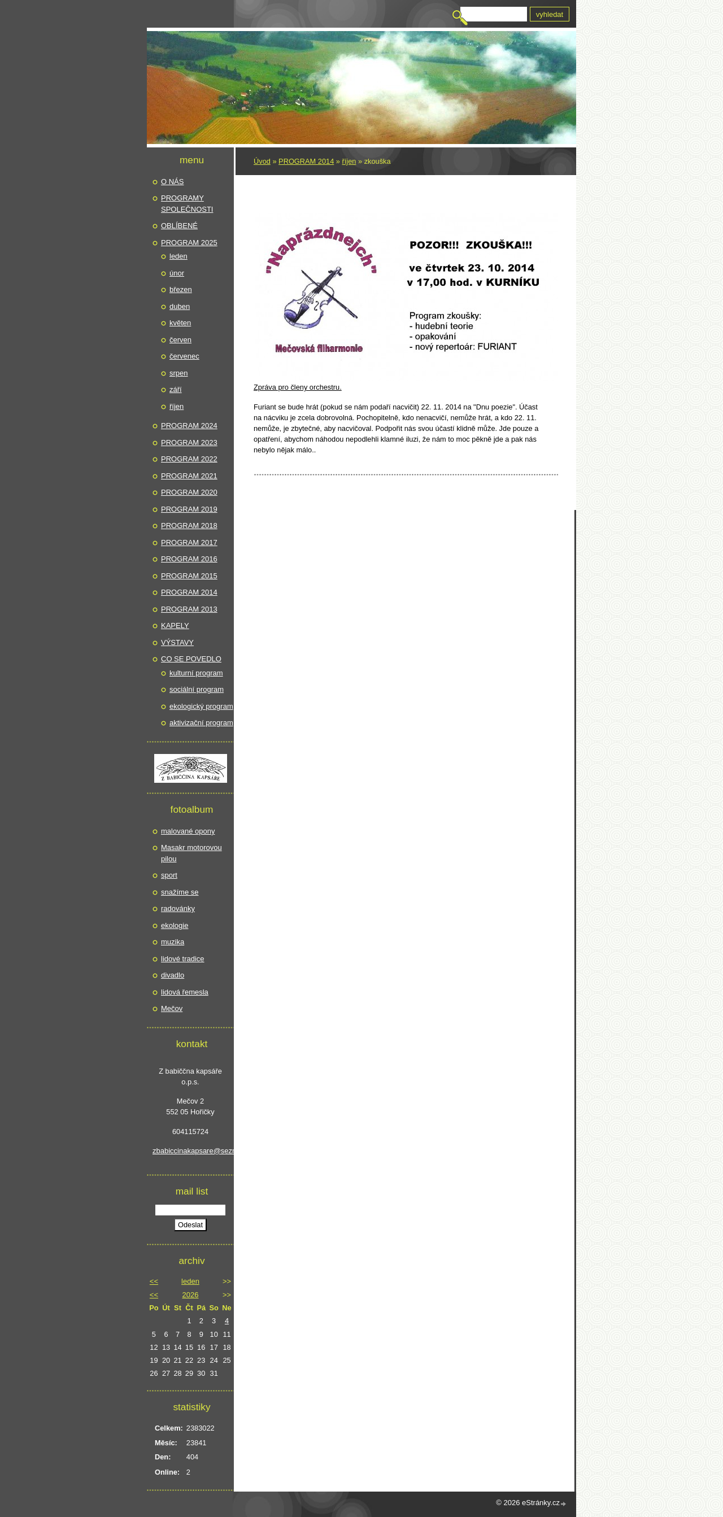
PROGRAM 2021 (189, 476)
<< (154, 1281)
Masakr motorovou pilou (191, 853)
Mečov (171, 1008)
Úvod (262, 161)
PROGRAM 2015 (189, 576)
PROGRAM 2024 (189, 425)
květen (180, 323)
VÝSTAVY (177, 642)
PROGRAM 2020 (189, 492)
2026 (190, 1295)
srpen (178, 373)
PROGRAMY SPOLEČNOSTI (187, 203)
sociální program (196, 689)
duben (179, 306)
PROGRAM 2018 (189, 525)
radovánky (178, 908)
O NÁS (172, 181)
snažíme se (179, 892)
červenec (184, 356)
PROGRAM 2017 (189, 542)
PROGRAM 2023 (189, 442)
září (175, 389)
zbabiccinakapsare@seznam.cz (190, 1151)
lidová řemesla (184, 992)
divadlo (172, 975)
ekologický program (201, 706)
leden (178, 256)
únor (176, 273)
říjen (349, 161)
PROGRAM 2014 (306, 161)
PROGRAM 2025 (189, 242)
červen (180, 339)
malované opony (188, 831)
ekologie (174, 925)
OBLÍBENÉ (179, 225)
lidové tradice (182, 958)
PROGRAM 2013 (189, 609)
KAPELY (175, 625)
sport (169, 875)
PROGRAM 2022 (189, 459)
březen (180, 289)
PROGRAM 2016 (189, 559)
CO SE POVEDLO (191, 659)
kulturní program (196, 673)
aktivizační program (201, 722)
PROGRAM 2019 (189, 509)
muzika (172, 942)
